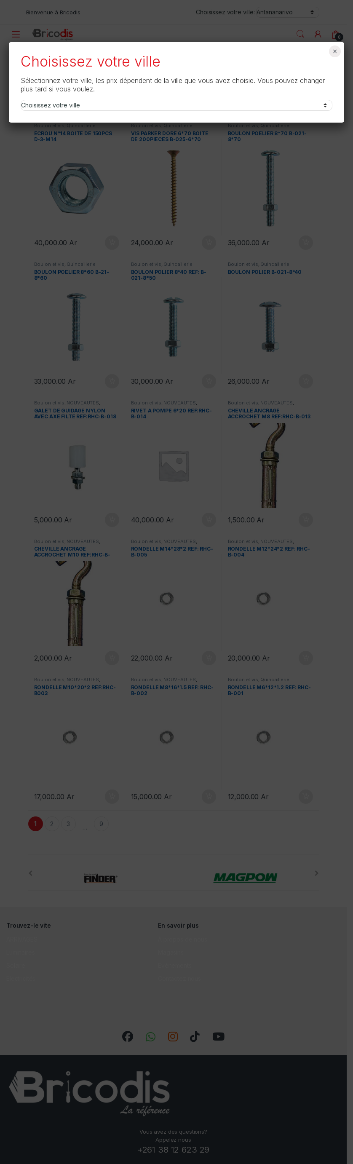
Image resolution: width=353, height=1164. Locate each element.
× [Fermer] (334, 51)
